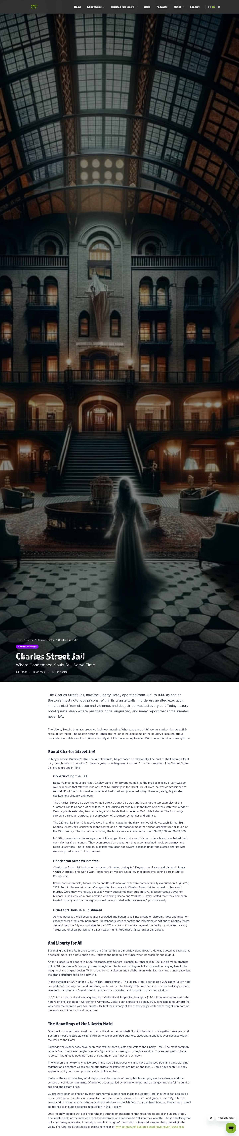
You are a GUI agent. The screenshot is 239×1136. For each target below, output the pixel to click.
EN (213, 7)
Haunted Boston (46, 640)
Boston (30, 640)
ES (219, 7)
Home (19, 640)
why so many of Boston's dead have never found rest (150, 1126)
